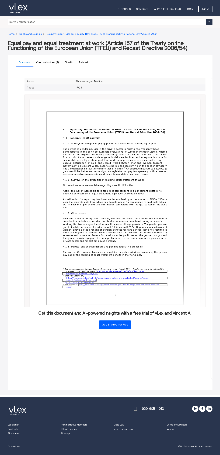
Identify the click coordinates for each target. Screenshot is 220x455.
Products (124, 9)
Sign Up (205, 9)
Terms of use (14, 446)
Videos (170, 429)
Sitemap (65, 433)
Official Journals (69, 429)
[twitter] (195, 409)
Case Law (119, 424)
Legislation (13, 424)
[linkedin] (209, 409)
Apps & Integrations (167, 9)
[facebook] (202, 409)
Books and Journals (177, 424)
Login (189, 9)
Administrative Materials (74, 424)
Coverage (142, 9)
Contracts (13, 429)
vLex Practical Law (123, 429)
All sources (13, 433)
